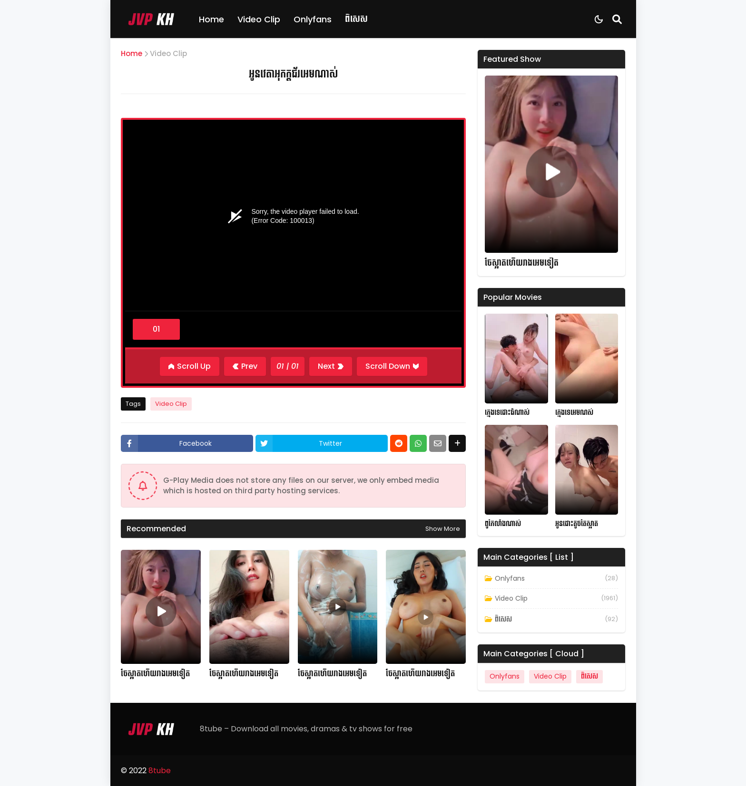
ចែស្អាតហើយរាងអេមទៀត (155, 674)
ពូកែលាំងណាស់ (503, 523)
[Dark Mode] (598, 19)
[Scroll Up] (189, 366)
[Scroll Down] (392, 366)
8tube (159, 770)
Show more (442, 528)
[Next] (330, 366)
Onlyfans (313, 19)
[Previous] (245, 366)
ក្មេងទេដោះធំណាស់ (507, 412)
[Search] (617, 19)
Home (211, 19)
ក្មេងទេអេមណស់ (574, 412)
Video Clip (258, 19)
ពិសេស (356, 19)
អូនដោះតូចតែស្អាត (576, 523)
